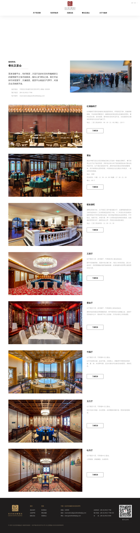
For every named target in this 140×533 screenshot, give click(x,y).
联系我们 (44, 510)
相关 (31, 506)
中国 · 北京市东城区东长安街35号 (70, 506)
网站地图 (44, 513)
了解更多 (95, 131)
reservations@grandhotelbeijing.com (73, 513)
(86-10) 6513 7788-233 (104, 513)
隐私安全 (32, 516)
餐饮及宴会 (86, 13)
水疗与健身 (103, 13)
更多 (42, 506)
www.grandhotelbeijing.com (71, 516)
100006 (65, 510)
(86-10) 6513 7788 (102, 510)
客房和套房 (54, 13)
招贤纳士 (44, 516)
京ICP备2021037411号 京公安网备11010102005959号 (48, 525)
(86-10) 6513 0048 (102, 516)
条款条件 (32, 510)
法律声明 (32, 513)
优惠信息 (70, 13)
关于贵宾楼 (37, 13)
